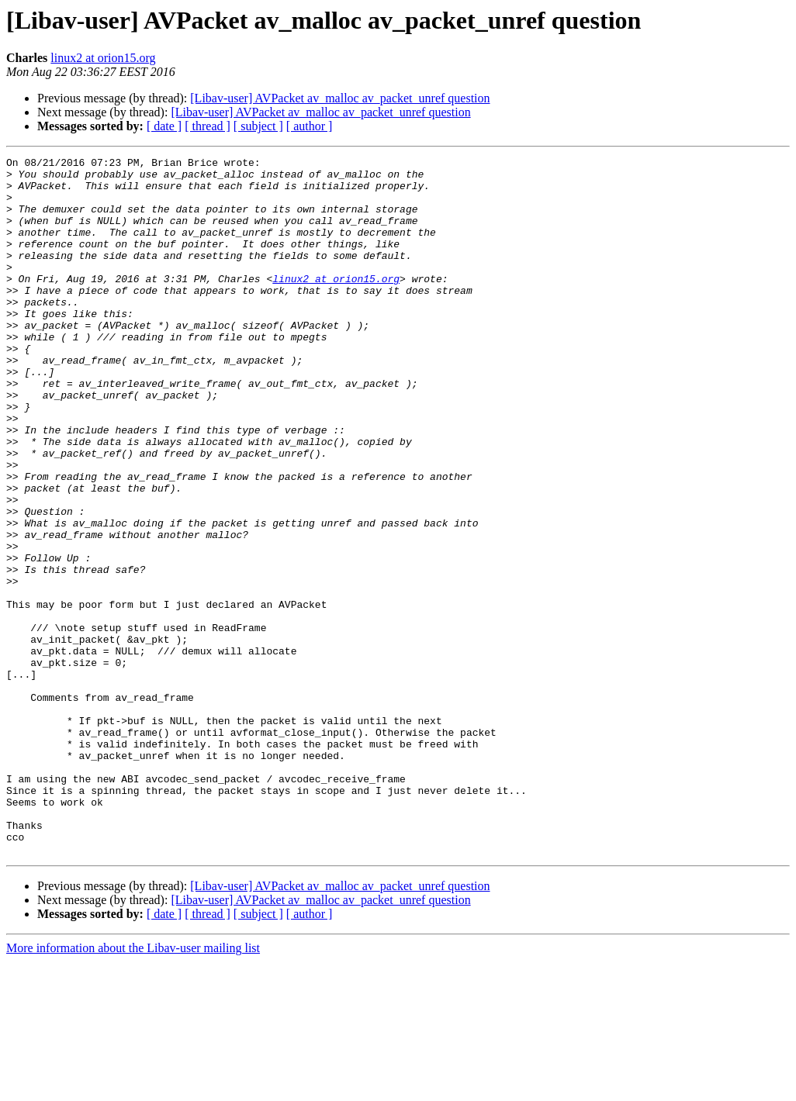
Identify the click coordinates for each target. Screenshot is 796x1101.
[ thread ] (207, 126)
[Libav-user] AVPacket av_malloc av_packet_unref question (340, 98)
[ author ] (309, 126)
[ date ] (164, 126)
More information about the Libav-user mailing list (133, 1087)
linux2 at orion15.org (102, 57)
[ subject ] (258, 126)
